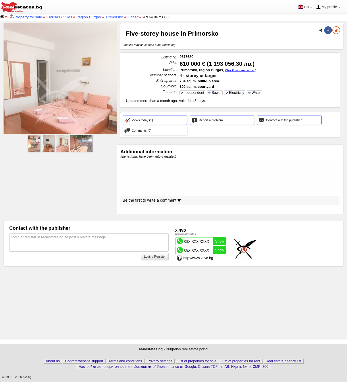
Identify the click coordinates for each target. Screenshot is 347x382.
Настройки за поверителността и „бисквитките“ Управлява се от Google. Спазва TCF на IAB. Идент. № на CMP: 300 (173, 366)
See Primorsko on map (240, 70)
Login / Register (155, 256)
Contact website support (84, 361)
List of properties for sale (197, 361)
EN (305, 7)
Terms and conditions (125, 361)
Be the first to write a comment (152, 200)
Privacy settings (159, 361)
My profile (328, 7)
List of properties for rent (241, 361)
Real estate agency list (283, 361)
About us (53, 361)
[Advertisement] (60, 184)
